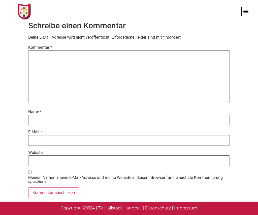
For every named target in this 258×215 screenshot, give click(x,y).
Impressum (185, 208)
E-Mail (35, 132)
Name (35, 112)
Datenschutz (158, 208)
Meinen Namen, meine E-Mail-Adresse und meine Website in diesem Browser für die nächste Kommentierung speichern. (125, 180)
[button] (245, 11)
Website (35, 153)
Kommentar (40, 47)
